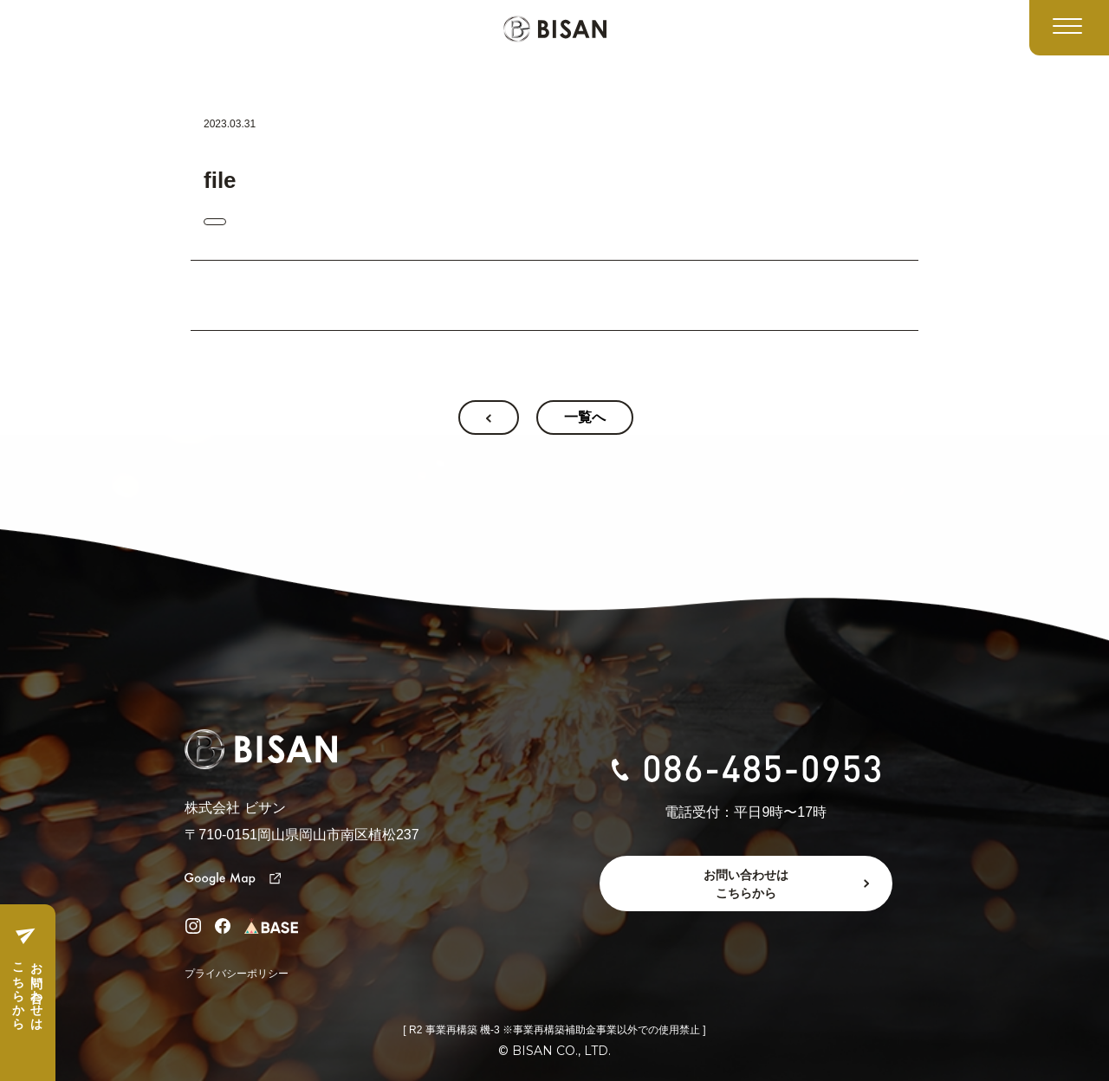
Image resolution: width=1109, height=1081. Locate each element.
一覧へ (585, 417)
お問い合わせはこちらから (27, 989)
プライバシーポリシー (237, 974)
